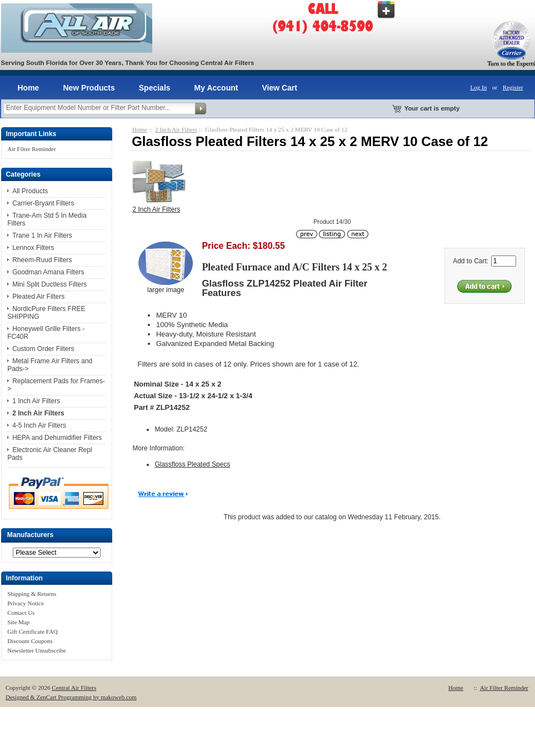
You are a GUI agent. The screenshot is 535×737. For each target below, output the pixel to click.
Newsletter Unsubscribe (36, 650)
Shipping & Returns (31, 593)
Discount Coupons (30, 641)
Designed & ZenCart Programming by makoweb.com (71, 697)
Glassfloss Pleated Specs (192, 464)
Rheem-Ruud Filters (42, 260)
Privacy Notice (25, 603)
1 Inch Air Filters (36, 401)
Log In (479, 87)
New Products (88, 87)
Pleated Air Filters (38, 296)
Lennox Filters (33, 248)
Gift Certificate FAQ (32, 631)
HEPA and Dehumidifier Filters (57, 438)
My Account (216, 87)
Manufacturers (30, 535)
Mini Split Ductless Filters (49, 284)
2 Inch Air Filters (176, 129)
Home (28, 87)
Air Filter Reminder (31, 149)
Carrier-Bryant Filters (43, 203)
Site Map (18, 622)
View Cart (279, 87)
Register (513, 87)
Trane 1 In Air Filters (42, 235)
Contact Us (20, 612)
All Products (30, 191)
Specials (155, 87)
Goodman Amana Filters (48, 272)
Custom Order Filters (43, 349)
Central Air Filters (74, 687)
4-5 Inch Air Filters (39, 425)
